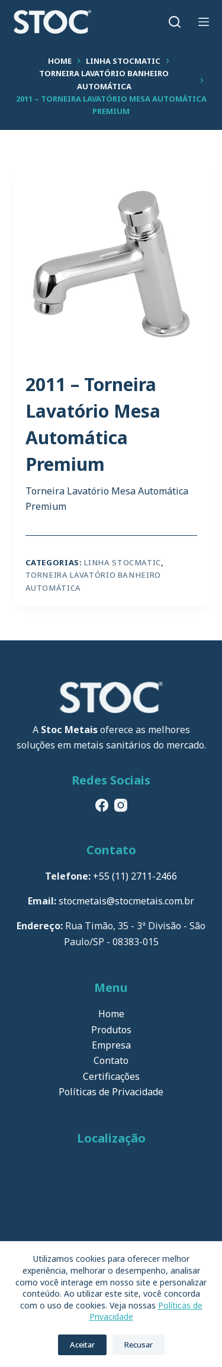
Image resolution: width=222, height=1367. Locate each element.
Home (111, 1013)
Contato (111, 1060)
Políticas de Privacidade (111, 1091)
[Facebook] (101, 805)
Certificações (111, 1076)
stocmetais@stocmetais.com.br (126, 900)
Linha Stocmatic (122, 562)
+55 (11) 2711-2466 (135, 876)
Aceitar (82, 1344)
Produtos (111, 1029)
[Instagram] (120, 805)
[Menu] (203, 22)
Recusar (138, 1344)
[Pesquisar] (175, 22)
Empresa (111, 1045)
